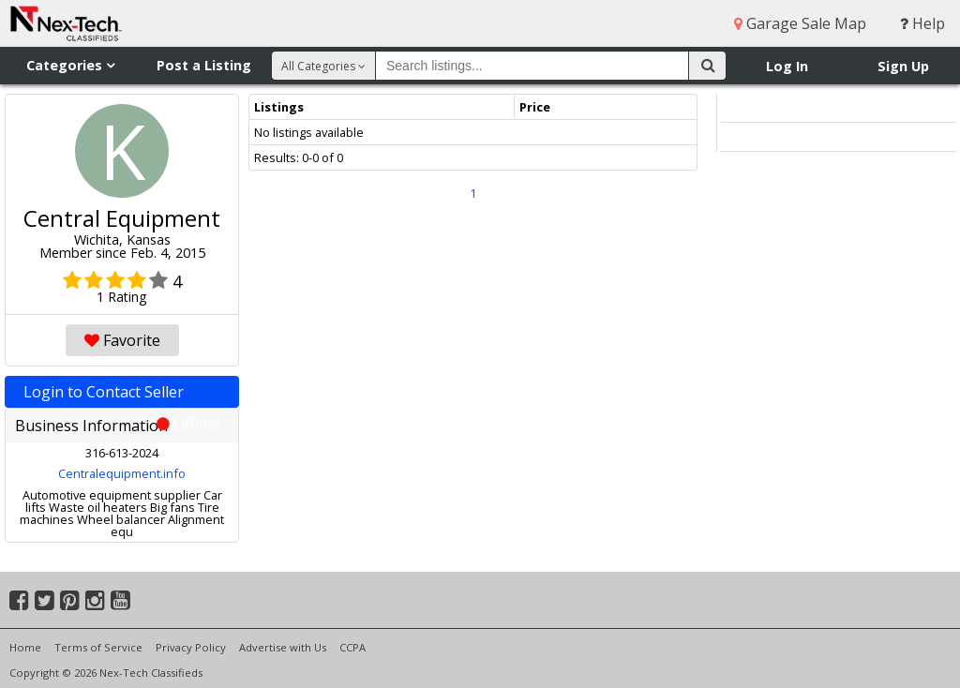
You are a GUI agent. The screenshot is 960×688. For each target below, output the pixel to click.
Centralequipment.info (122, 473)
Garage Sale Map (800, 23)
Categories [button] (70, 65)
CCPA (352, 647)
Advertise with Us (282, 647)
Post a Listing (204, 65)
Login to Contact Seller (121, 394)
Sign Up (903, 66)
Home (25, 647)
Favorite (122, 340)
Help (922, 23)
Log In (787, 66)
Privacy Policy (191, 647)
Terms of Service (98, 647)
